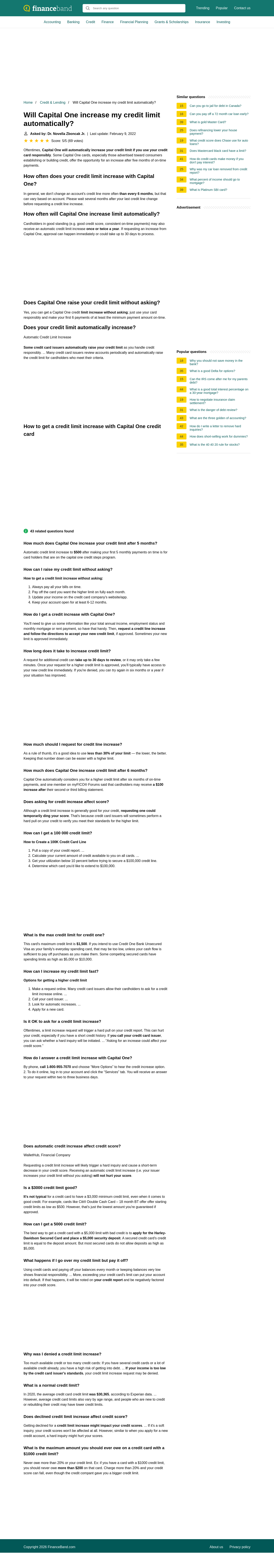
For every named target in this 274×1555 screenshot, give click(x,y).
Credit (90, 22)
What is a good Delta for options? (212, 371)
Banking (73, 22)
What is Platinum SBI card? (208, 189)
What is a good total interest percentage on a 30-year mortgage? (219, 391)
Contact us (242, 8)
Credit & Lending (52, 102)
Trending (203, 8)
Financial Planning (134, 22)
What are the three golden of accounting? (218, 418)
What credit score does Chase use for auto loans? (219, 142)
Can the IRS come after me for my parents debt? (218, 380)
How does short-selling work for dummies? (219, 436)
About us (216, 1547)
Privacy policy (239, 1547)
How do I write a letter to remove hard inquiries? (215, 427)
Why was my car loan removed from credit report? (218, 170)
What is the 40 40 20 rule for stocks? (215, 444)
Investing (223, 22)
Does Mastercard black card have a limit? (218, 150)
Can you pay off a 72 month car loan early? (219, 114)
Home (28, 102)
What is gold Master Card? (208, 122)
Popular (222, 8)
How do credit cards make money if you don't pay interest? (217, 160)
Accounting (52, 22)
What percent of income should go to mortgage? (215, 181)
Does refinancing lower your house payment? (213, 131)
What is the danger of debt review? (213, 410)
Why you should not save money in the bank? (216, 362)
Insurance (202, 22)
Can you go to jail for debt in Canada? (215, 106)
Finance (107, 22)
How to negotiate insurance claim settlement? (212, 401)
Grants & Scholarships (172, 22)
